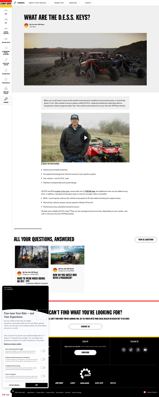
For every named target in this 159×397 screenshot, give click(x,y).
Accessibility (59, 392)
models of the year (62, 191)
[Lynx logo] (72, 383)
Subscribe (85, 353)
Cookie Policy (50, 392)
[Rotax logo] (113, 383)
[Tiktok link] (130, 349)
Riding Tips (59, 3)
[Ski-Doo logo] (59, 383)
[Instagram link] (123, 349)
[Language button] (6, 395)
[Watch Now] (85, 137)
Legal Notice (31, 392)
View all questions (145, 240)
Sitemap (67, 392)
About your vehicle (37, 3)
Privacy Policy (40, 392)
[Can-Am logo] (99, 383)
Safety (88, 3)
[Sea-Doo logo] (84, 383)
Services (73, 3)
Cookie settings (76, 392)
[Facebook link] (138, 349)
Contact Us (85, 327)
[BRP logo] (85, 373)
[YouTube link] (145, 349)
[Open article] (31, 269)
